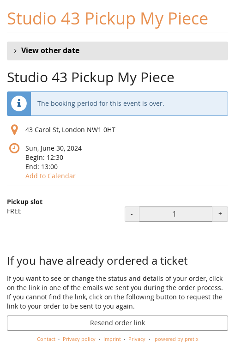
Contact (46, 338)
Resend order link (117, 322)
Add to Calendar (50, 175)
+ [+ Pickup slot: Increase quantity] (220, 213)
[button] (117, 51)
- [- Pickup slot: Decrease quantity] (132, 213)
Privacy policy (79, 338)
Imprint (112, 338)
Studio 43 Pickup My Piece (107, 18)
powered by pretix (177, 338)
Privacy (136, 338)
